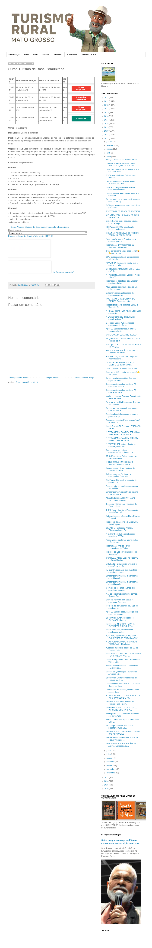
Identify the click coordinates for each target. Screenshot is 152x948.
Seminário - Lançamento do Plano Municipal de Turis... (120, 182)
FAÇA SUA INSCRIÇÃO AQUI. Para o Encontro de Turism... (122, 351)
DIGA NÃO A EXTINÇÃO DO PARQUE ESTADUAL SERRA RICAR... (122, 234)
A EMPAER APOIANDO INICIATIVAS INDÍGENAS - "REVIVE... (121, 643)
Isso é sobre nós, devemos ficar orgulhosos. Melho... (119, 631)
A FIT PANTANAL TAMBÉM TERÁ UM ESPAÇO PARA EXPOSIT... (122, 439)
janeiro (110, 141)
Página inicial (52, 378)
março (109, 149)
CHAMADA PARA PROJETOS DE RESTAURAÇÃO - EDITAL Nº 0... (121, 164)
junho (109, 750)
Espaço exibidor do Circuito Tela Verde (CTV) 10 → (32, 236)
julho (109, 754)
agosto (110, 758)
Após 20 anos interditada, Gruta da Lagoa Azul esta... (121, 330)
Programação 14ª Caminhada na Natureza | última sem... (120, 246)
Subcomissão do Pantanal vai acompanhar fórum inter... (118, 475)
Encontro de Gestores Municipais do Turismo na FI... (121, 679)
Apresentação (14, 54)
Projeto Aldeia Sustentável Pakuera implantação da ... (121, 379)
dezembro (111, 773)
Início (26, 54)
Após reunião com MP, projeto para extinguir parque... (121, 240)
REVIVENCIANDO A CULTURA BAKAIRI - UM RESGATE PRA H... (123, 655)
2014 (106, 109)
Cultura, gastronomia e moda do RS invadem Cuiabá (121, 391)
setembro (111, 762)
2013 (106, 105)
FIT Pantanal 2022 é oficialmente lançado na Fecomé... (120, 228)
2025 (106, 785)
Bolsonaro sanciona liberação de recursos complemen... (120, 294)
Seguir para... (14, 230)
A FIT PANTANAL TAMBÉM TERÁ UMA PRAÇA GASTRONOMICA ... (122, 433)
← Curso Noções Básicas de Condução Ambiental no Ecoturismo (38, 227)
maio (109, 156)
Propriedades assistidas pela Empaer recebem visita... (122, 282)
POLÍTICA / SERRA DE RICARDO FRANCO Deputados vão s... (120, 300)
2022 (106, 138)
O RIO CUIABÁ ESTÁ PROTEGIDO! (121, 335)
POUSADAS (72, 54)
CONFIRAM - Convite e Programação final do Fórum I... (122, 511)
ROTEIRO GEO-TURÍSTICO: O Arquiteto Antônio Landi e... (119, 463)
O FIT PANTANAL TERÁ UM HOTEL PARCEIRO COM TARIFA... (121, 709)
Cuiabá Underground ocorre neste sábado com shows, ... (120, 188)
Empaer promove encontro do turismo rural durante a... (122, 409)
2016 (106, 116)
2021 (106, 135)
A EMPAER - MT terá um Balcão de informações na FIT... (121, 445)
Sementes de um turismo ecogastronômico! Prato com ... (120, 451)
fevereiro (110, 145)
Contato (45, 54)
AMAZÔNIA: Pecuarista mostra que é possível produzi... (122, 264)
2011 (106, 98)
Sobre (35, 54)
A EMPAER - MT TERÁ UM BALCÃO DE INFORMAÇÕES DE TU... (123, 697)
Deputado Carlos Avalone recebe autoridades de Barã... (120, 324)
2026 (106, 789)
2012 (106, 101)
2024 (106, 781)
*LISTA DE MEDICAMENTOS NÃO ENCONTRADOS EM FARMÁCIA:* (122, 637)
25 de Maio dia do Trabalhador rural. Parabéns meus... (121, 457)
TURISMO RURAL (89, 54)
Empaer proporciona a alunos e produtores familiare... (119, 727)
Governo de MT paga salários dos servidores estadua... (120, 589)
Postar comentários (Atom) (27, 382)
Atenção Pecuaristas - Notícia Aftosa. (121, 160)
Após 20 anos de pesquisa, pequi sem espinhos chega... (122, 613)
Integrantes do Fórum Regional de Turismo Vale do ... (120, 469)
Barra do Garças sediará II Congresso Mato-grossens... (122, 357)
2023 (106, 777)
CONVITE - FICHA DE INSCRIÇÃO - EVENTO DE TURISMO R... (121, 364)
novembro (111, 769)
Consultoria (58, 54)
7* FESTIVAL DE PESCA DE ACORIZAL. (123, 211)
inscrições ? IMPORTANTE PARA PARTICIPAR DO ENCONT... (120, 625)
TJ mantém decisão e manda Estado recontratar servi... (121, 571)
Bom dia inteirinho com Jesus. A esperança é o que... (119, 601)
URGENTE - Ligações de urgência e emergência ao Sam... (121, 565)
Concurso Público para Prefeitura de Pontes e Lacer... (121, 505)
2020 (106, 131)
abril (109, 153)
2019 (106, 127)
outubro (110, 765)
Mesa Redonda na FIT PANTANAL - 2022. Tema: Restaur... (121, 499)
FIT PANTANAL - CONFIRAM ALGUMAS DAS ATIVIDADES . (123, 733)
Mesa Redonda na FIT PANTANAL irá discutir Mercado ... (122, 738)
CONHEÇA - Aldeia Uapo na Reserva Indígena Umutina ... (122, 559)
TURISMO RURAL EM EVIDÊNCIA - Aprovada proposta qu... (121, 745)
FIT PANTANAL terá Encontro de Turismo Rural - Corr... (120, 703)
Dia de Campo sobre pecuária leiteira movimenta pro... (121, 222)
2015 (106, 112)
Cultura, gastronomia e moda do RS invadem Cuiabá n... (121, 385)
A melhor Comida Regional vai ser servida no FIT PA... (120, 535)
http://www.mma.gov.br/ (63, 272)
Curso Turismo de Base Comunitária (121, 368)
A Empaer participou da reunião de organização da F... (120, 318)
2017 (106, 120)
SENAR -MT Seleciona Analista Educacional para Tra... (119, 529)
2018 (106, 124)
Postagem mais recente (19, 378)
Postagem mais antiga (84, 378)
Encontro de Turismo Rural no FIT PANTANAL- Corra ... (120, 619)
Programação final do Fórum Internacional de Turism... (118, 547)
